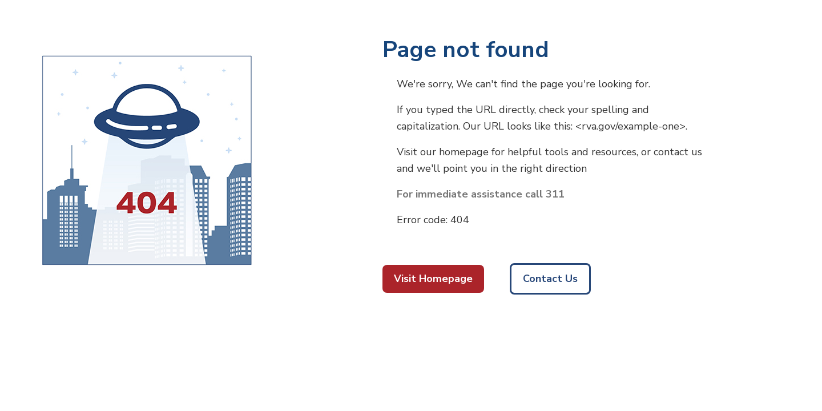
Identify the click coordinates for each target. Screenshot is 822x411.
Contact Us (550, 278)
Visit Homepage (433, 278)
